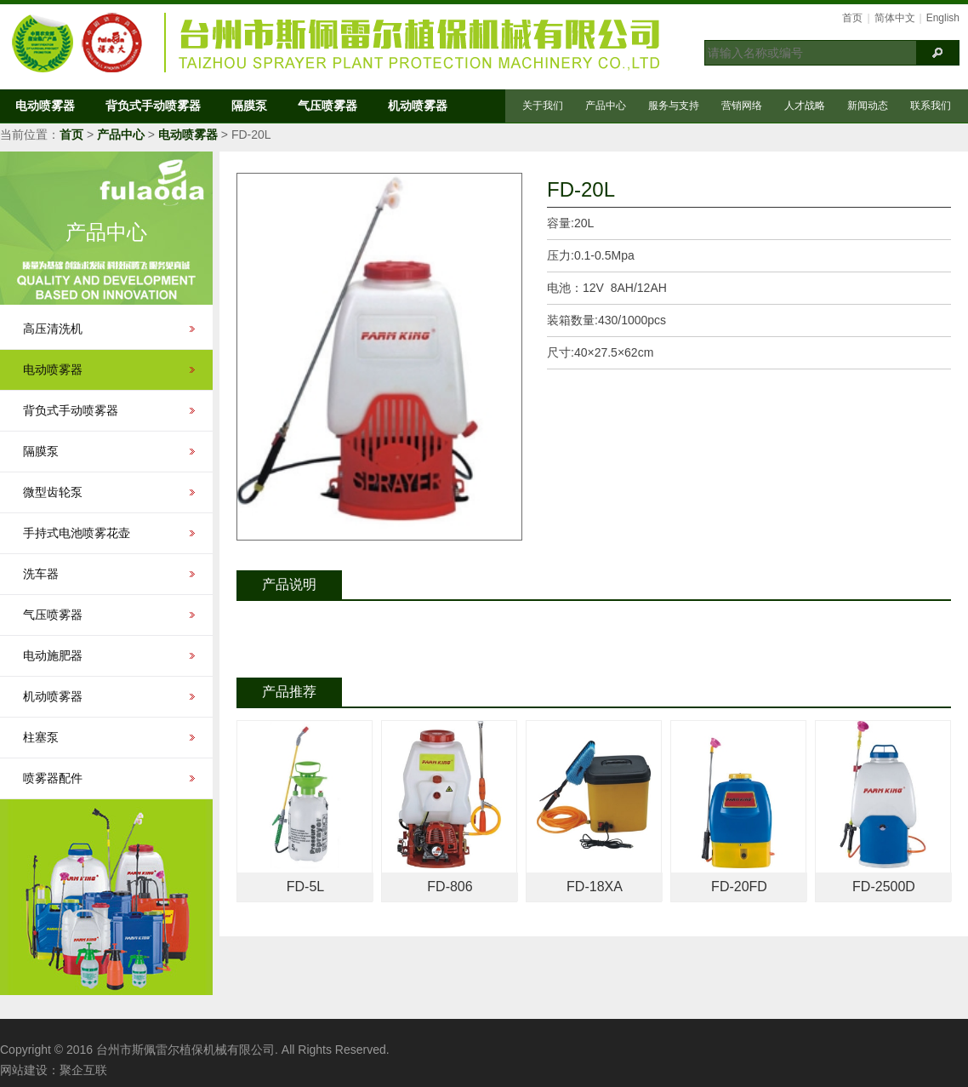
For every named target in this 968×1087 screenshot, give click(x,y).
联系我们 (930, 106)
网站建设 (24, 1070)
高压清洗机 (53, 328)
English (942, 18)
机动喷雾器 (417, 105)
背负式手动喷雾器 (153, 105)
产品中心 (605, 106)
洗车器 (41, 574)
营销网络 (741, 106)
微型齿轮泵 (53, 492)
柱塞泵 (41, 737)
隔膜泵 (249, 105)
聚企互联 (83, 1070)
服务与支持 (673, 106)
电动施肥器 (53, 655)
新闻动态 (867, 106)
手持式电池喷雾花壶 (76, 533)
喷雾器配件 (53, 778)
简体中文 (894, 18)
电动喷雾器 (45, 105)
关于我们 (542, 106)
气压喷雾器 (327, 105)
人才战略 (804, 106)
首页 (852, 18)
